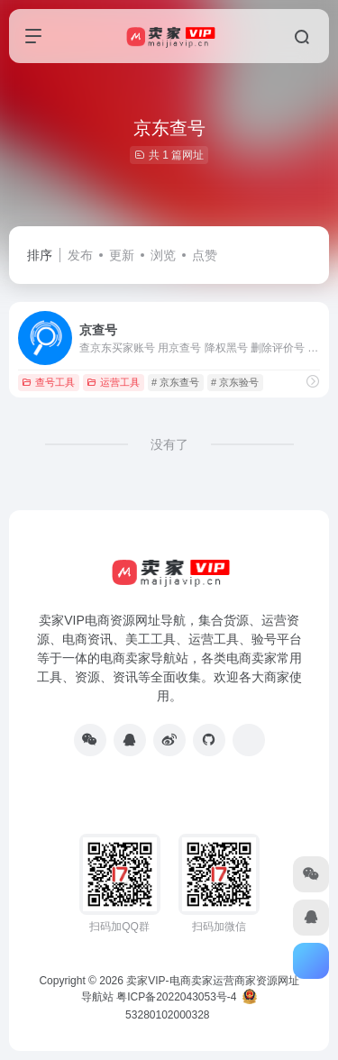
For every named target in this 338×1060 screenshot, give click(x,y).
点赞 (204, 255)
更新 (121, 255)
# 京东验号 (235, 382)
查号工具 (48, 382)
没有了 (169, 444)
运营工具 (113, 382)
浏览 (163, 255)
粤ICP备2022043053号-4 (176, 997)
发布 (80, 255)
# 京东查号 (175, 382)
